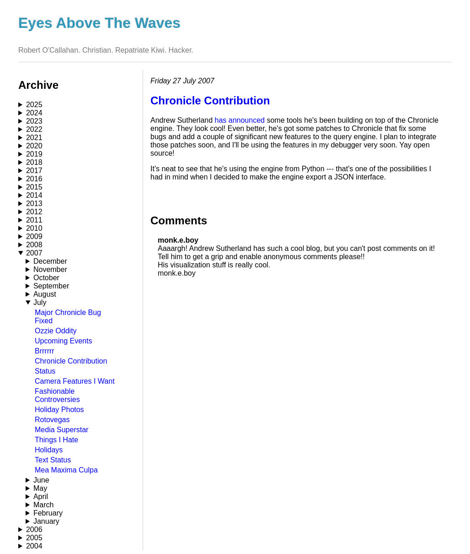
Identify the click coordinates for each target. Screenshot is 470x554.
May (40, 488)
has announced (240, 120)
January (46, 521)
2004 (34, 546)
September (51, 286)
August (44, 294)
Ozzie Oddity (56, 331)
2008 (34, 245)
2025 (34, 105)
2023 (34, 121)
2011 (34, 220)
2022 (34, 129)
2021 (34, 137)
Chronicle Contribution (71, 361)
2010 (34, 228)
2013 (34, 203)
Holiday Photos (59, 409)
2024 (34, 113)
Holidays (49, 450)
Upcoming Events (63, 341)
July (39, 302)
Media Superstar (61, 430)
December (50, 261)
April (40, 496)
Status (45, 371)
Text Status (53, 460)
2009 (34, 236)
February (48, 513)
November (50, 269)
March (43, 505)
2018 (34, 162)
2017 (34, 170)
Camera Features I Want (75, 381)
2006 (34, 529)
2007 (34, 253)
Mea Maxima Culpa (66, 470)
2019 (34, 154)
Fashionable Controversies (57, 395)
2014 (34, 195)
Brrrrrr (44, 351)
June (41, 480)
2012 (34, 212)
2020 (34, 146)
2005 (34, 538)
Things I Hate (56, 440)
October (46, 278)
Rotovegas (52, 420)
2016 (34, 179)
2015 (34, 187)
